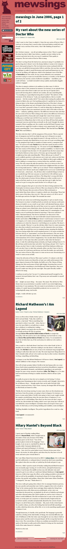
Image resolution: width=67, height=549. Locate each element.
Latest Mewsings (6, 16)
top (40, 540)
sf (16, 37)
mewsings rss (30, 11)
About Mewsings (6, 18)
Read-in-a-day (28, 312)
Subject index (5, 22)
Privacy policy (5, 27)
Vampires (46, 312)
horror (21, 312)
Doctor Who (31, 37)
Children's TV (23, 37)
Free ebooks (5, 26)
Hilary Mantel (28, 428)
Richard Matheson (38, 312)
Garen (31, 329)
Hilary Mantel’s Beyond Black (39, 425)
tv (18, 37)
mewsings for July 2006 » (57, 538)
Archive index (5, 20)
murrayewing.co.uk (20, 11)
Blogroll (4, 24)
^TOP (63, 298)
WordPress (52, 547)
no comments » (19, 296)
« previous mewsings (22, 538)
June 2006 (62, 39)
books (17, 312)
